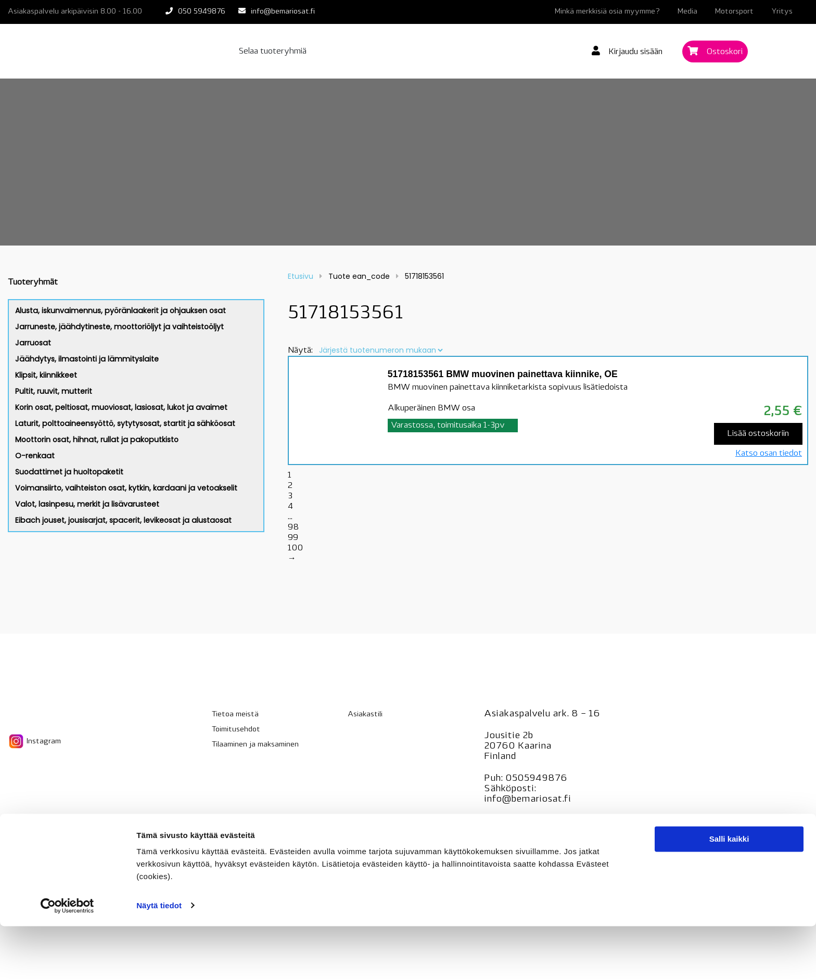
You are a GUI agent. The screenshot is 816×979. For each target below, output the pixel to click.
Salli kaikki (729, 892)
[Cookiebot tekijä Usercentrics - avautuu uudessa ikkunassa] (67, 959)
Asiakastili (365, 714)
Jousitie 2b (508, 736)
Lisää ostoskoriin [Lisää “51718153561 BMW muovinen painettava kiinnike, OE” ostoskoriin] (758, 434)
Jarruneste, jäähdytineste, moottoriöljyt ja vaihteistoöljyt (119, 326)
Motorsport (734, 12)
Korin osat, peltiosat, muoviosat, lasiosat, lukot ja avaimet (121, 407)
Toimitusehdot (236, 729)
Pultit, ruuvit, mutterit (53, 391)
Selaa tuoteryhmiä (273, 51)
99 (293, 538)
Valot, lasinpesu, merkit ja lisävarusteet (87, 504)
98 (293, 527)
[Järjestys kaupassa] (380, 350)
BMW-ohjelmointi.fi (528, 843)
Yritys (782, 12)
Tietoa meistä (235, 714)
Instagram (34, 741)
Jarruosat (33, 343)
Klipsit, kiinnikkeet (46, 375)
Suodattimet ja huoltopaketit (69, 472)
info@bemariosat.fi (283, 12)
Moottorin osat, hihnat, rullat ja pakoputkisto (96, 439)
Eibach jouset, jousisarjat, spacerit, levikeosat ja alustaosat (123, 520)
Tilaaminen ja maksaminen (255, 745)
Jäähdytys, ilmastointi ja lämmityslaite (87, 359)
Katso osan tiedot (768, 453)
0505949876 (536, 778)
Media (687, 12)
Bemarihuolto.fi (519, 821)
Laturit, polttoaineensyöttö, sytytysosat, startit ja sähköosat (125, 423)
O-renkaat (35, 455)
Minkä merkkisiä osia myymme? (607, 12)
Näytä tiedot (159, 958)
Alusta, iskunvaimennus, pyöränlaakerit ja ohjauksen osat (120, 310)
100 (295, 548)
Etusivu (300, 276)
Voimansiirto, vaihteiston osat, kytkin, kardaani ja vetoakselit (126, 488)
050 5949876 (201, 12)
